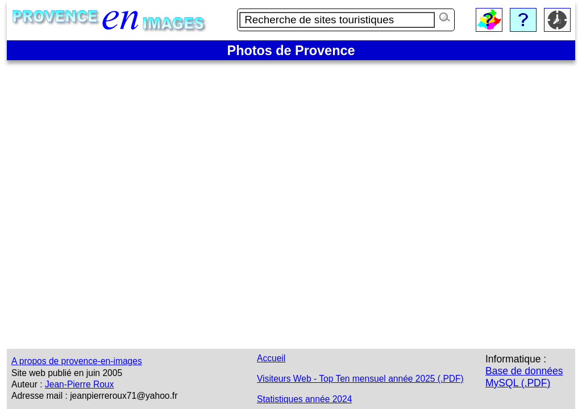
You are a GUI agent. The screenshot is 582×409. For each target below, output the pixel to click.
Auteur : (27, 384)
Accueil (271, 358)
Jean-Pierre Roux (79, 384)
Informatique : (515, 359)
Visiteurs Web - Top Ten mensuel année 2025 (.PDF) (360, 378)
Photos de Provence (291, 50)
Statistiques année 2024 (304, 399)
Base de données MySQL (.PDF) (524, 377)
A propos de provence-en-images (76, 361)
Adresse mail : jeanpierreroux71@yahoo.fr (94, 395)
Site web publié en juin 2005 (66, 373)
